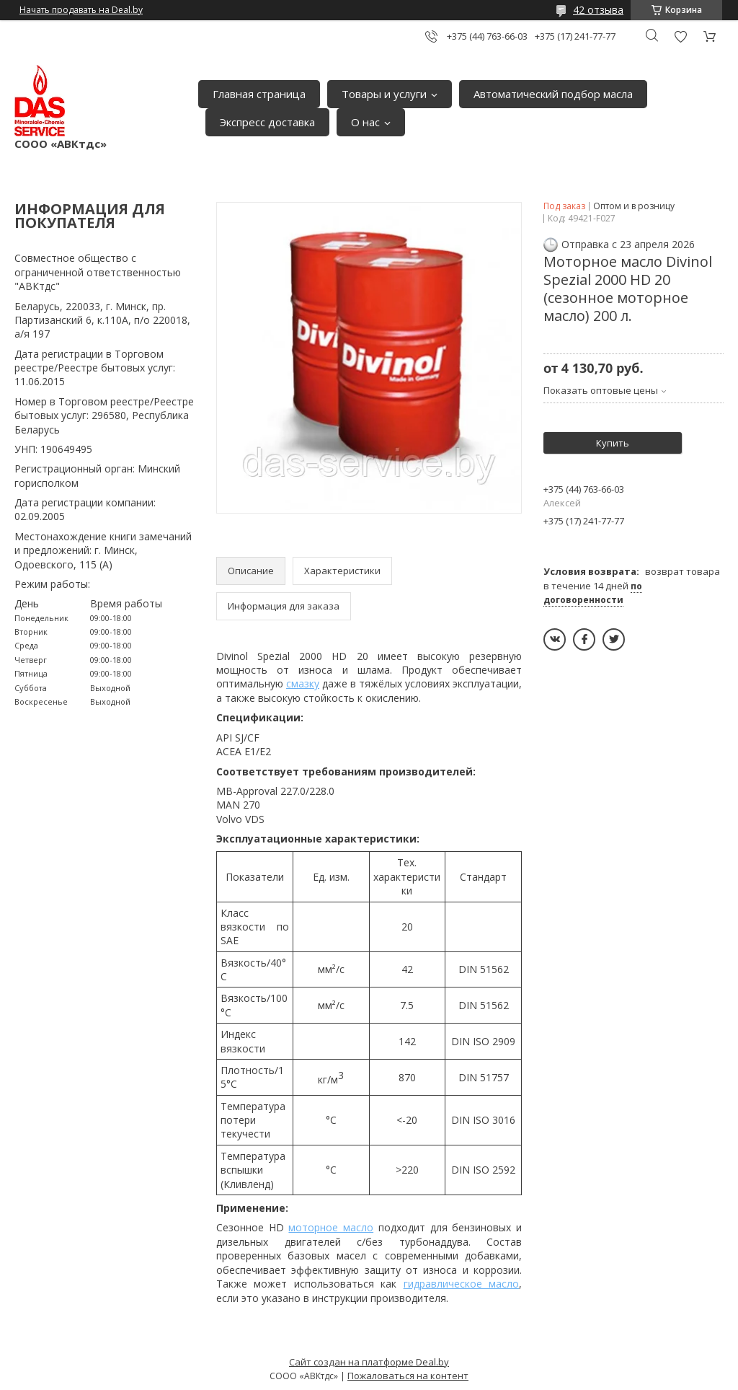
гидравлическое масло (461, 1283)
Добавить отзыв (680, 36)
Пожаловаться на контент (407, 1375)
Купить (612, 442)
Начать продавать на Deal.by (81, 10)
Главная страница (259, 94)
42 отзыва (598, 10)
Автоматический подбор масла (553, 94)
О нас (365, 122)
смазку (302, 683)
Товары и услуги (384, 94)
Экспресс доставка (267, 122)
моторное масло (330, 1227)
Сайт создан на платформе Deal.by (369, 1361)
